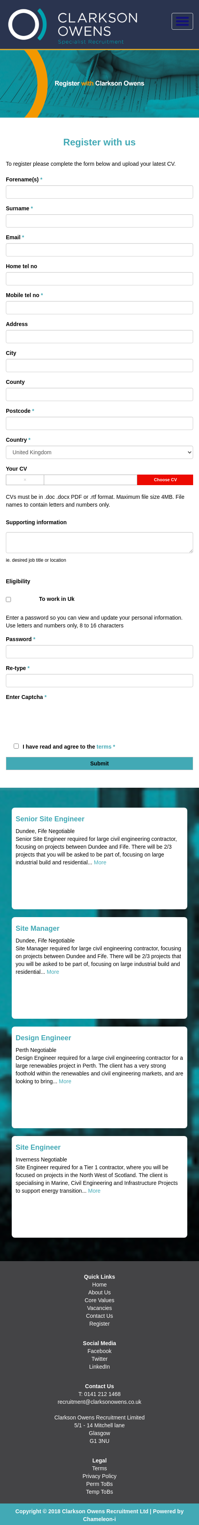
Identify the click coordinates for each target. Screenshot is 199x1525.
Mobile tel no (24, 295)
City (11, 353)
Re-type (18, 668)
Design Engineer (43, 1038)
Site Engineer (38, 1147)
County (15, 382)
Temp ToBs (99, 1492)
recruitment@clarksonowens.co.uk (99, 1402)
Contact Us (99, 1316)
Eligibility (18, 581)
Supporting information (36, 522)
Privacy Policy (99, 1476)
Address (17, 324)
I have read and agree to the (64, 747)
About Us (99, 1292)
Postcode (20, 411)
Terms (99, 1468)
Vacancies (99, 1308)
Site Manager (37, 928)
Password (20, 639)
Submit (99, 763)
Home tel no (21, 266)
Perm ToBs (99, 1484)
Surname (19, 208)
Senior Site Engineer (50, 819)
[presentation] (65, 718)
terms (104, 747)
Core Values (99, 1300)
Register (99, 1324)
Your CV (16, 469)
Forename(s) (24, 179)
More (100, 862)
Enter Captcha (26, 697)
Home (99, 1284)
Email (15, 237)
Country (18, 440)
